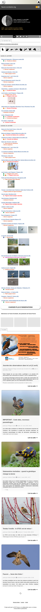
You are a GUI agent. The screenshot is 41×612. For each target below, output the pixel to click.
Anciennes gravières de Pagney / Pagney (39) (12, 223)
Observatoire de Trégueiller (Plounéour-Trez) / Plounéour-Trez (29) (18, 106)
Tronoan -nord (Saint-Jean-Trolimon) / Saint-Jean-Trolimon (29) (17, 190)
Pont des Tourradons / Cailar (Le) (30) (10, 211)
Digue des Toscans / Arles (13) (9, 141)
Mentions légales (16, 602)
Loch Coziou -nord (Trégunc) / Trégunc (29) (12, 93)
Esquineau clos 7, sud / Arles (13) (9, 76)
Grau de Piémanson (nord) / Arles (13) (10, 80)
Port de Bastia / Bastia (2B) (8, 110)
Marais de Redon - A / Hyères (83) (9, 292)
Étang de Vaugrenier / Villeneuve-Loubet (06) (12, 59)
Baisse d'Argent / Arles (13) (8, 63)
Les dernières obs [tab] (6, 40)
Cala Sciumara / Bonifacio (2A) (9, 198)
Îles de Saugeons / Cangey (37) (9, 215)
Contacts (22, 602)
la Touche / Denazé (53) (7, 235)
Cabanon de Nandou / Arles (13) (9, 72)
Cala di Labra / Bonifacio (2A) (8, 194)
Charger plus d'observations (20, 307)
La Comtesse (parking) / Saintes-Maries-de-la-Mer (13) (14, 151)
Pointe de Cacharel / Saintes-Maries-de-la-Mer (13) (14, 84)
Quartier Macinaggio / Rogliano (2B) (10, 202)
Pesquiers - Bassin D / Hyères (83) (10, 296)
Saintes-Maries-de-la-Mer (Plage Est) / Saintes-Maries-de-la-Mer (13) (18, 160)
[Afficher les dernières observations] (9, 44)
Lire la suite (32, 386)
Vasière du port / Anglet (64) (8, 268)
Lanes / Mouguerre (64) (7, 115)
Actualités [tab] (4, 329)
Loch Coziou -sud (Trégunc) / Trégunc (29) (12, 172)
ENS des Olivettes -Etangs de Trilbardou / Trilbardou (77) (15, 288)
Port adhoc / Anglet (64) (7, 120)
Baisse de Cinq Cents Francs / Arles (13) (11, 67)
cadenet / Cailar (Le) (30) (7, 206)
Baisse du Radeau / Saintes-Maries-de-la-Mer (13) (13, 133)
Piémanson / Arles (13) (7, 155)
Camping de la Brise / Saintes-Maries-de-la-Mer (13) (14, 137)
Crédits (26, 602)
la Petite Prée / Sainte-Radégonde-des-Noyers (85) (14, 300)
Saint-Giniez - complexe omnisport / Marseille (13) (13, 88)
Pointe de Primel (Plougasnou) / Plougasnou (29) (13, 177)
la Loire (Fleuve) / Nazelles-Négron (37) (11, 219)
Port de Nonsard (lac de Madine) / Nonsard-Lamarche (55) (15, 255)
